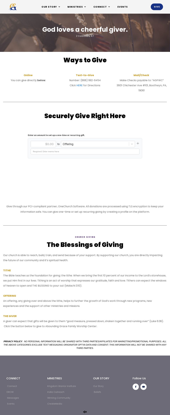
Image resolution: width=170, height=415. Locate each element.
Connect (101, 7)
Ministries (76, 7)
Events (122, 6)
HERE (79, 85)
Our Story (51, 7)
